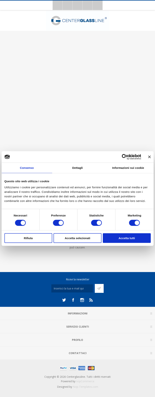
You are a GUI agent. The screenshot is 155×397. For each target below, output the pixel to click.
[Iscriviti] (72, 288)
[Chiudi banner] (149, 157)
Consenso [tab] (27, 167)
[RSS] (91, 300)
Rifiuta (28, 238)
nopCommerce (85, 381)
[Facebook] (73, 300)
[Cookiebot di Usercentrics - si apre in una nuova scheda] (124, 157)
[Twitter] (64, 300)
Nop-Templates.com (85, 386)
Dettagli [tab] (77, 167)
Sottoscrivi (99, 288)
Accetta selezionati (77, 238)
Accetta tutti (127, 238)
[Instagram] (82, 300)
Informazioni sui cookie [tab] (128, 167)
